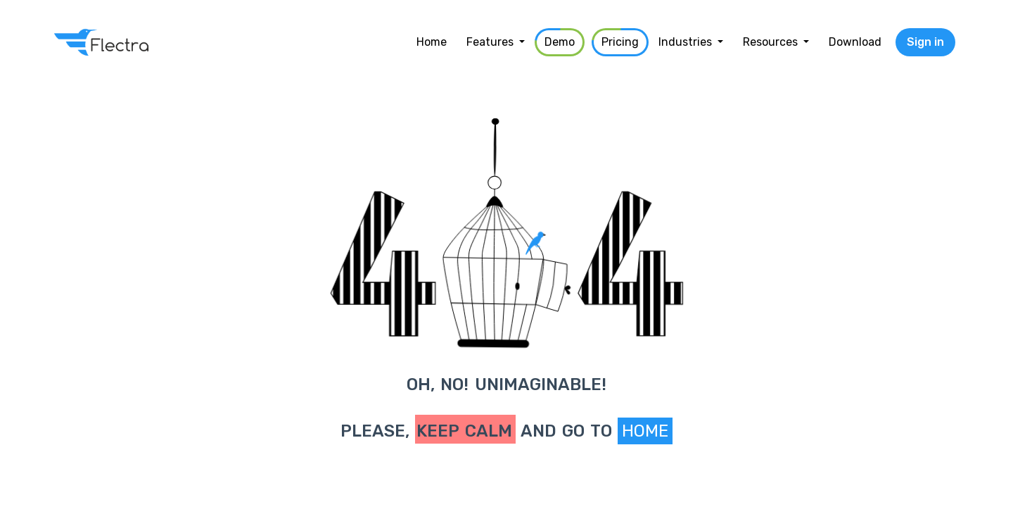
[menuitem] (431, 42)
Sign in (925, 42)
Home (645, 431)
